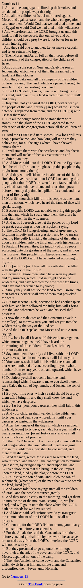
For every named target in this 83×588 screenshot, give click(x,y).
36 (3, 457)
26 (3, 330)
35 (3, 441)
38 (3, 477)
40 (3, 497)
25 (3, 318)
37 (3, 469)
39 (3, 489)
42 (3, 525)
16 (3, 210)
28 (3, 354)
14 (3, 175)
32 (3, 405)
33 (3, 413)
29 (3, 361)
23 (3, 290)
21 (3, 266)
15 (3, 198)
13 (3, 163)
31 (3, 393)
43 (3, 533)
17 (3, 222)
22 (3, 274)
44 (3, 548)
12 (3, 151)
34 (3, 425)
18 (3, 230)
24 (3, 302)
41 (3, 513)
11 (3, 135)
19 (3, 246)
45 (3, 560)
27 (3, 338)
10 (3, 119)
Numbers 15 (19, 576)
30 (3, 377)
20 (3, 258)
